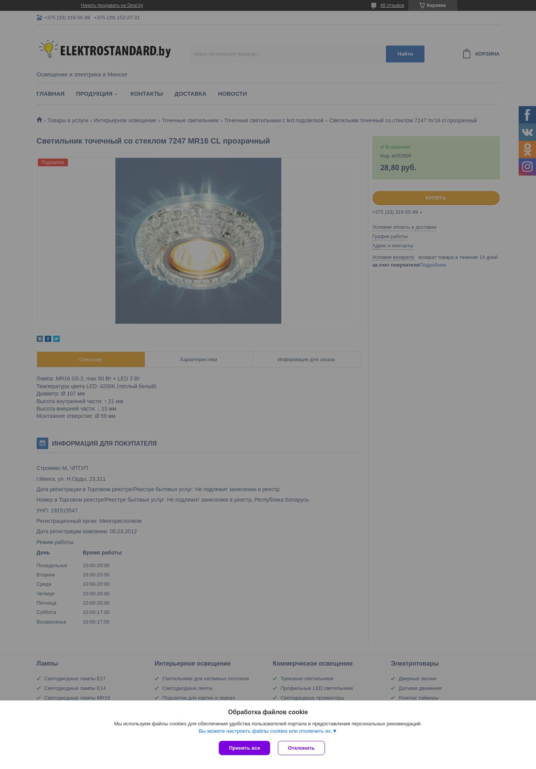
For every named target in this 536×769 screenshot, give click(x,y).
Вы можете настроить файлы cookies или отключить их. (265, 731)
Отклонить (301, 748)
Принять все (244, 748)
